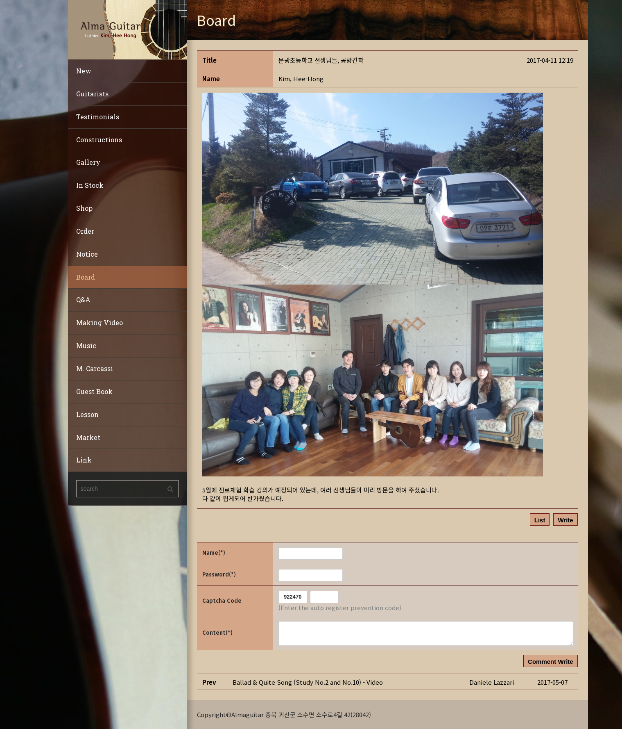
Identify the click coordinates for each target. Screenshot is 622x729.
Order (85, 231)
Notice (87, 254)
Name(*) (213, 552)
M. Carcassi (94, 368)
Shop (84, 208)
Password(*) (219, 574)
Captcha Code (222, 600)
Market (88, 437)
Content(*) (217, 632)
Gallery (88, 162)
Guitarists (92, 93)
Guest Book (94, 391)
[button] (300, 78)
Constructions (99, 139)
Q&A (83, 299)
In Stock (90, 185)
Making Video (99, 322)
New (83, 70)
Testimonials (97, 116)
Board (85, 277)
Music (86, 345)
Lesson (87, 414)
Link (84, 460)
